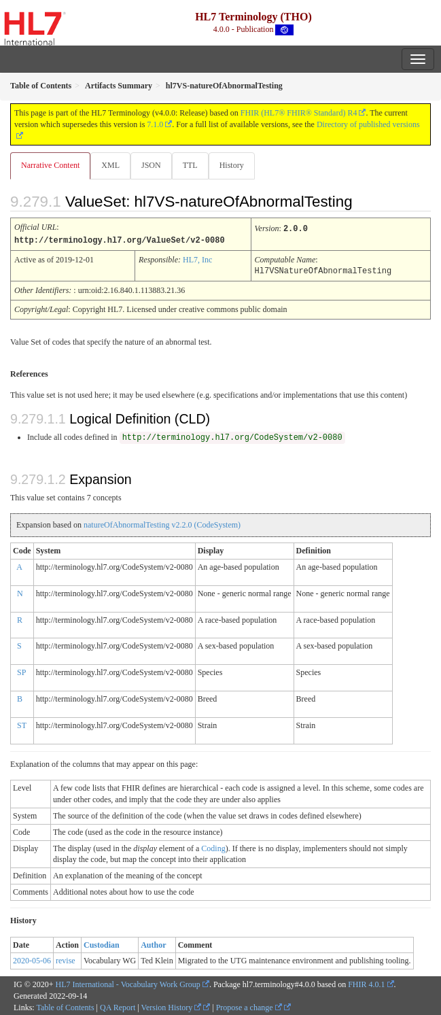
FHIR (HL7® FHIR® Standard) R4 (299, 113)
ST (22, 724)
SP (21, 671)
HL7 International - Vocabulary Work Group (128, 983)
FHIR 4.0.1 (366, 983)
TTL (190, 165)
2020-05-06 (32, 959)
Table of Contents (65, 1006)
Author (153, 943)
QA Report (117, 1006)
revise (65, 959)
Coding (213, 847)
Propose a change (249, 1006)
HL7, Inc (197, 259)
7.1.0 (155, 124)
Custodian (102, 943)
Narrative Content (50, 165)
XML (110, 165)
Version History (171, 1006)
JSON (151, 165)
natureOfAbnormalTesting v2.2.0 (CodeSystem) (162, 523)
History (231, 165)
